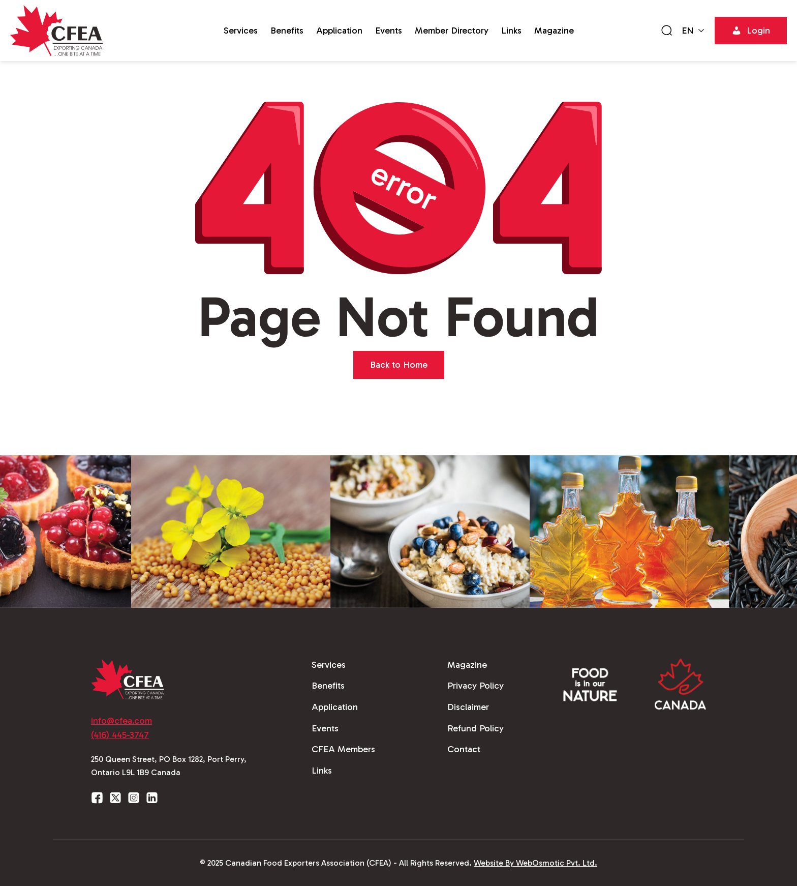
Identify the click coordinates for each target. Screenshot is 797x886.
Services (241, 30)
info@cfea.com (121, 720)
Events (388, 30)
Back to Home (398, 364)
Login (750, 30)
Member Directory (451, 30)
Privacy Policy (475, 685)
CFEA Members (343, 749)
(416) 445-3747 (120, 735)
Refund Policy (475, 728)
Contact (463, 749)
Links (511, 30)
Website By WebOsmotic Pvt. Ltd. (535, 863)
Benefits (286, 30)
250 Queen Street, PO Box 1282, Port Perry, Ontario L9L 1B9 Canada (169, 765)
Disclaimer (468, 707)
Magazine (554, 30)
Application (339, 30)
